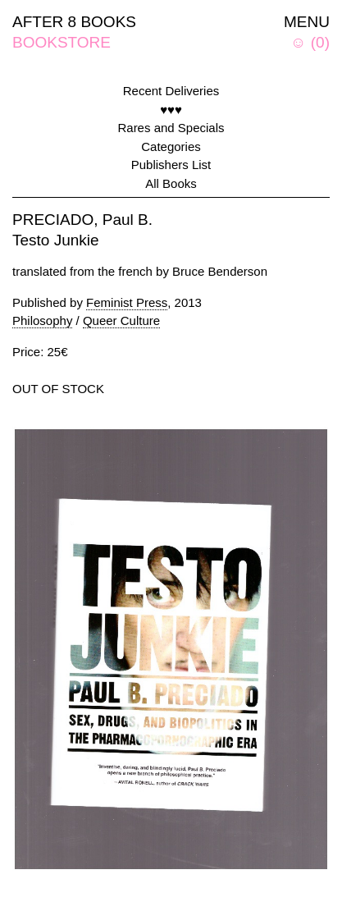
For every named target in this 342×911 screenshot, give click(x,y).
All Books (171, 183)
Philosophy (42, 320)
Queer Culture (121, 320)
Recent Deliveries (171, 91)
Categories (171, 146)
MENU (307, 21)
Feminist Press (126, 302)
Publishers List (171, 165)
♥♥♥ (171, 110)
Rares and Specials (170, 128)
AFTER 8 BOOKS (74, 21)
